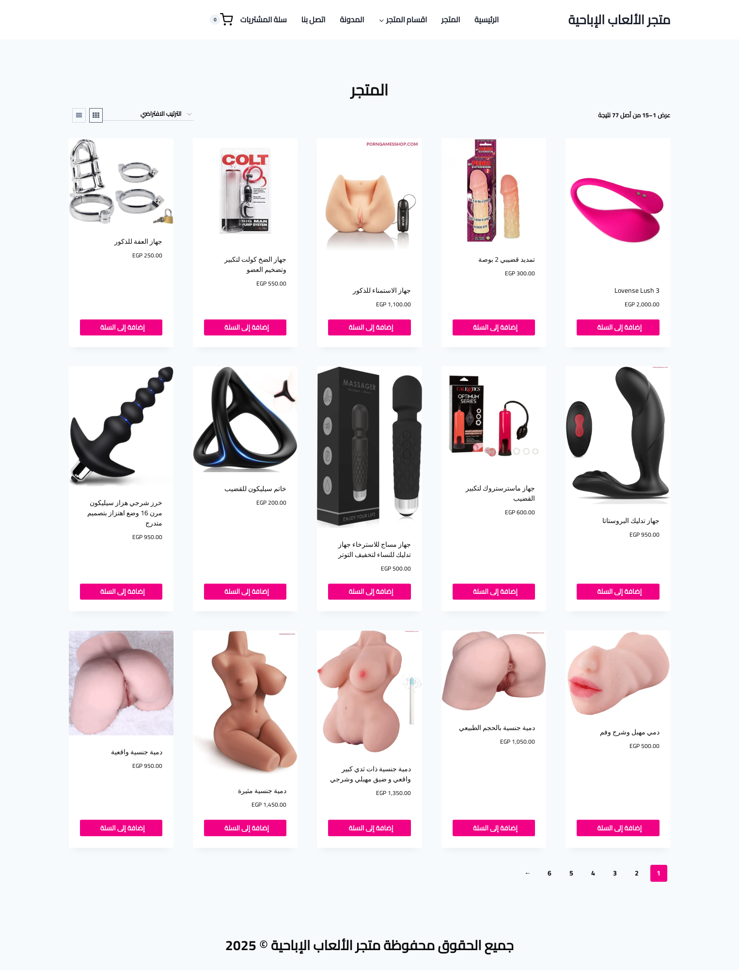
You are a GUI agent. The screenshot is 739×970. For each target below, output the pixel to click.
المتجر (450, 19)
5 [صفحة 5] (571, 873)
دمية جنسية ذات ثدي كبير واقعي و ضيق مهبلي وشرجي (370, 774)
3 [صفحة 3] (615, 873)
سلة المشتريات (263, 19)
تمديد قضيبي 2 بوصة (506, 259)
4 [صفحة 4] (593, 873)
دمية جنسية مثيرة (262, 790)
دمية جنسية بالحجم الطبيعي (497, 727)
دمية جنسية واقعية (136, 752)
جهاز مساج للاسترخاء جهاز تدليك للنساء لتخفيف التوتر (374, 549)
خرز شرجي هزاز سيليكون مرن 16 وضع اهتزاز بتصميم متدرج (124, 512)
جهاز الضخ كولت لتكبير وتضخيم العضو (255, 264)
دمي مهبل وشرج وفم (630, 732)
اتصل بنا (313, 19)
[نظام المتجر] (148, 114)
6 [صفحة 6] (549, 873)
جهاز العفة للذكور (138, 241)
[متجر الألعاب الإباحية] (619, 19)
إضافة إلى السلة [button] (618, 327)
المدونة (352, 19)
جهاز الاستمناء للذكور (382, 290)
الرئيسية (486, 19)
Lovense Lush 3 (637, 290)
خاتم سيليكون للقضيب (255, 488)
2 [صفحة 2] (637, 873)
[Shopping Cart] (221, 19)
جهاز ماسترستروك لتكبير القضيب (500, 493)
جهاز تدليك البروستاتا (631, 520)
